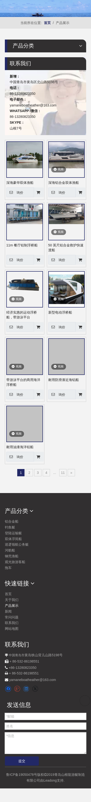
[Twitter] (35, 689)
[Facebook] (8, 689)
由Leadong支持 (52, 780)
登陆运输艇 (13, 533)
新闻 (8, 611)
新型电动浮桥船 (60, 312)
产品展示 (11, 606)
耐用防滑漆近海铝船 (63, 380)
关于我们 (11, 600)
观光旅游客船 (15, 562)
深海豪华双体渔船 (19, 183)
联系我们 (11, 623)
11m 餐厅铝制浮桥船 (22, 245)
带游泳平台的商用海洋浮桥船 (23, 382)
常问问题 (11, 617)
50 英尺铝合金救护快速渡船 (65, 247)
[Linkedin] (26, 689)
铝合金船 (11, 521)
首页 (8, 594)
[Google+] (17, 689)
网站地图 (11, 629)
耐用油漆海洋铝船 (19, 447)
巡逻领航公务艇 (17, 544)
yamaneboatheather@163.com (33, 105)
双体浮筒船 (13, 539)
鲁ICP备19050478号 (21, 775)
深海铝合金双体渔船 (63, 183)
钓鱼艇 (10, 527)
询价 (14, 192)
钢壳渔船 (11, 556)
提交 (21, 761)
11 (63, 473)
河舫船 (10, 550)
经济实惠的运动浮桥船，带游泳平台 (21, 314)
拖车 (8, 568)
